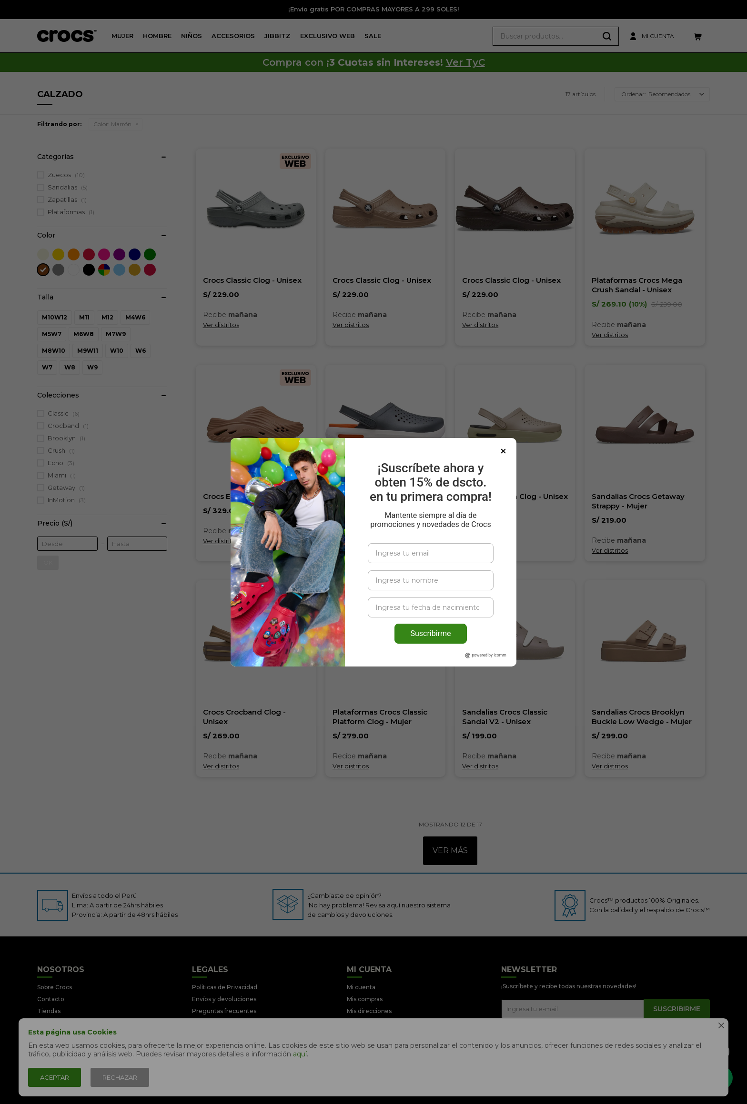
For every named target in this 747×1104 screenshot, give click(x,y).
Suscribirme (430, 612)
